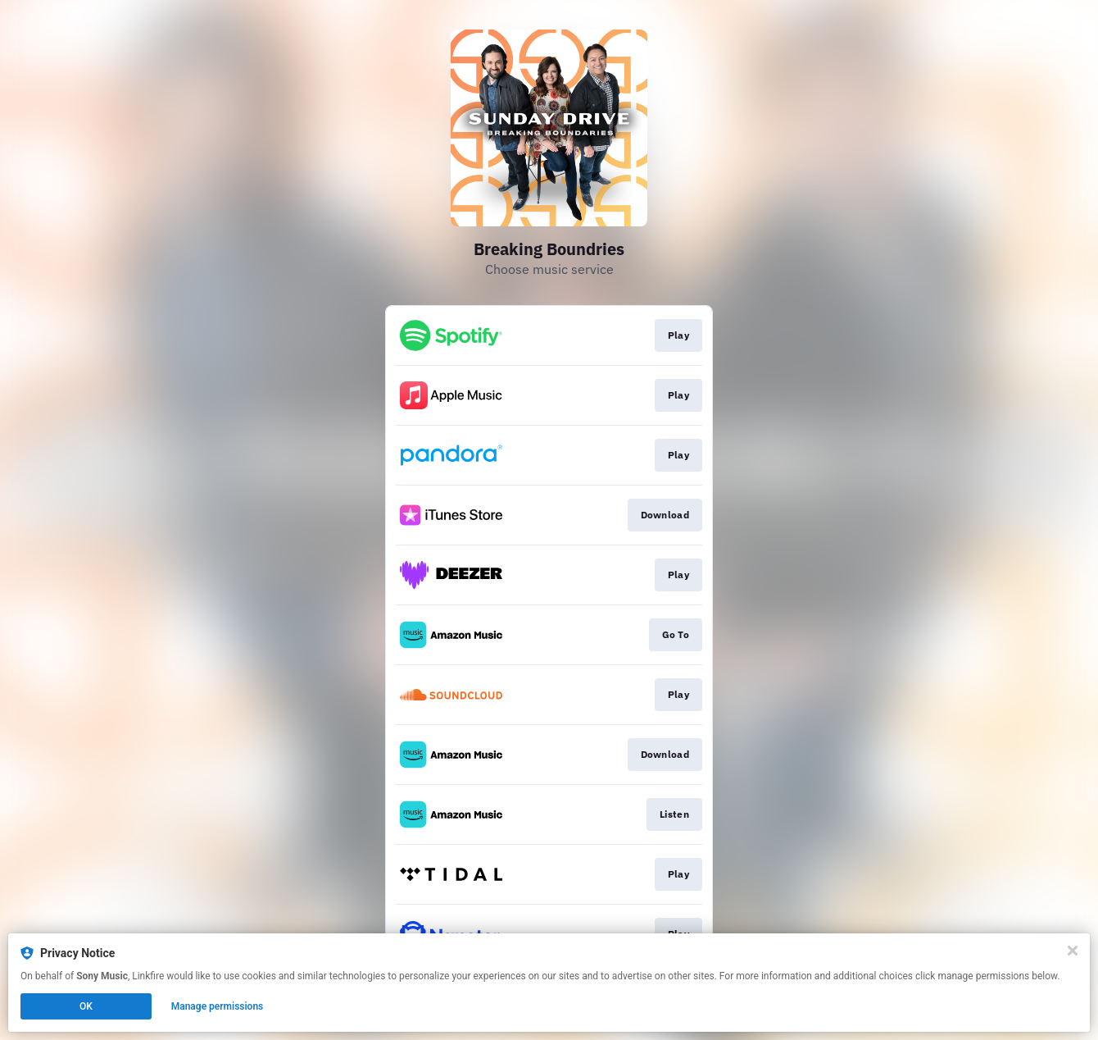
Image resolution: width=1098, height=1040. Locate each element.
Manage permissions (217, 1006)
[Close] (1072, 950)
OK (86, 1006)
